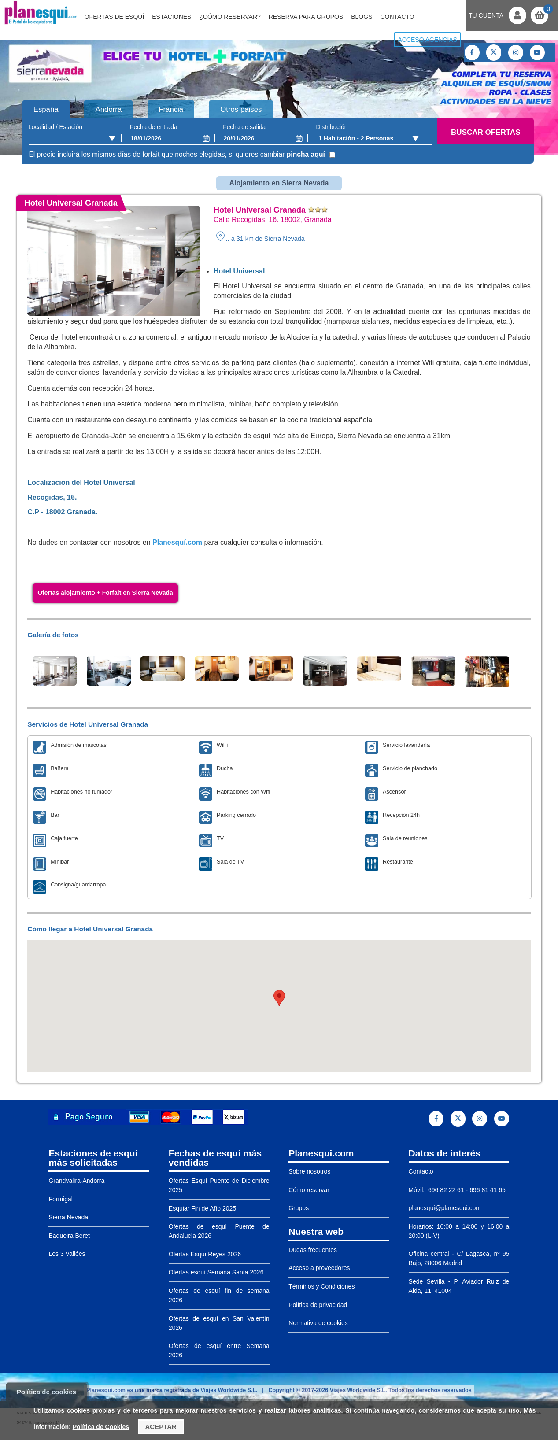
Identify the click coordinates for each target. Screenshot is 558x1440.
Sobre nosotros (309, 1171)
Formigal (60, 1199)
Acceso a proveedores (319, 1267)
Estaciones (171, 16)
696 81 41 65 (487, 1189)
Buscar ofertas (485, 132)
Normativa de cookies (318, 1322)
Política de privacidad (317, 1304)
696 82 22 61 (445, 1189)
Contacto (397, 16)
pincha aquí (306, 154)
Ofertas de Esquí (114, 16)
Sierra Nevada (68, 1217)
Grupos (298, 1207)
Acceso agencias (427, 39)
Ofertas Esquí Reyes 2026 (205, 1254)
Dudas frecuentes (312, 1249)
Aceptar (161, 1426)
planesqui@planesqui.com (445, 1207)
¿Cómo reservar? (230, 16)
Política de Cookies (101, 1426)
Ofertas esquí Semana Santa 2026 (216, 1272)
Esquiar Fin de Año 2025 (202, 1208)
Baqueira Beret (68, 1235)
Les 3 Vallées (66, 1253)
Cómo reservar (308, 1189)
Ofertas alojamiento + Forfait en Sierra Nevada (105, 592)
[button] (279, 998)
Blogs (361, 16)
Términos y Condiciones (321, 1286)
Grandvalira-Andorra (76, 1180)
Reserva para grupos (306, 16)
